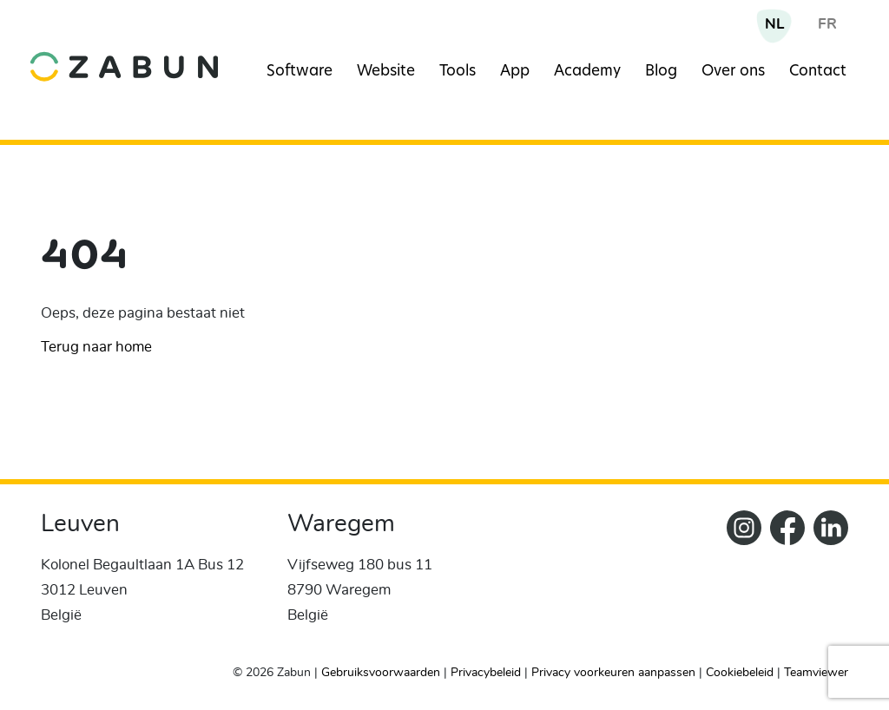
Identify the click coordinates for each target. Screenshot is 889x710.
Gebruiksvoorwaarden (380, 673)
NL (774, 23)
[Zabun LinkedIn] (826, 579)
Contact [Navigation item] (817, 71)
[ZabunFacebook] (783, 579)
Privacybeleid (486, 673)
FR (827, 23)
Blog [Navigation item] (661, 71)
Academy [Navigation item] (587, 71)
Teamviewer (816, 673)
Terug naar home (96, 346)
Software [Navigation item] (300, 71)
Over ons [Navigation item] (733, 71)
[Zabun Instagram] (739, 579)
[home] (124, 53)
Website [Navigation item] (386, 71)
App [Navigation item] (515, 71)
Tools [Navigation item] (457, 71)
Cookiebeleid (740, 673)
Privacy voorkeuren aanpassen (613, 673)
